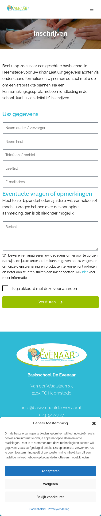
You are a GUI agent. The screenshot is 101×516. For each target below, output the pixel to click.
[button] (94, 423)
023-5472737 (51, 414)
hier (85, 272)
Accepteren (51, 471)
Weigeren (50, 484)
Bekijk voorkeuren (50, 497)
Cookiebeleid (37, 509)
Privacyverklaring (58, 509)
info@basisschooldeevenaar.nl (51, 407)
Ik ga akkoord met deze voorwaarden (44, 288)
